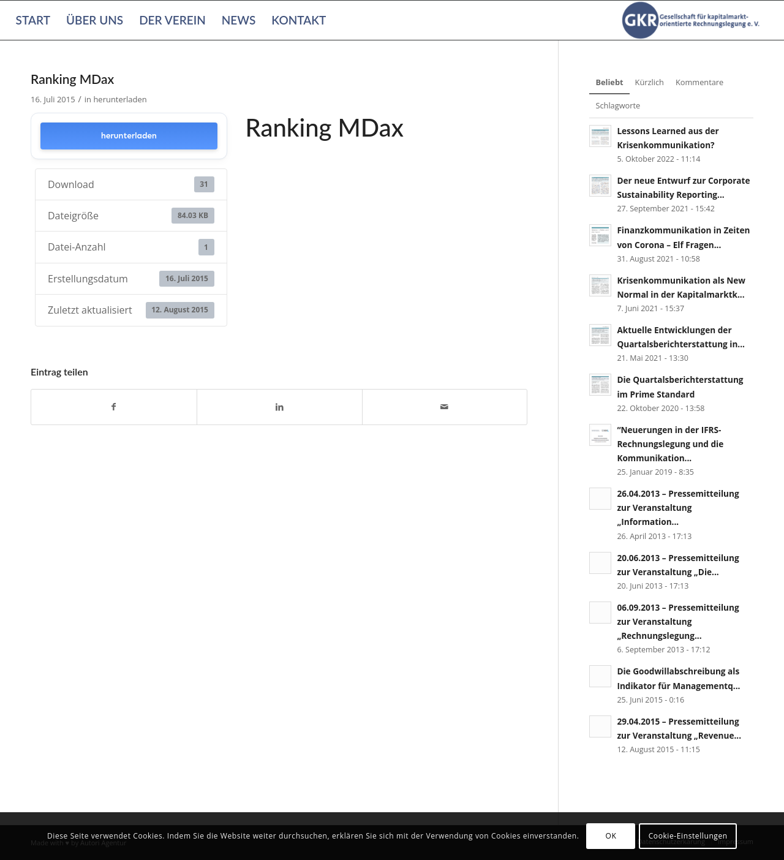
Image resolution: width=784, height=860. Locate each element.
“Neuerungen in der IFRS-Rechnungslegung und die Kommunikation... (670, 444)
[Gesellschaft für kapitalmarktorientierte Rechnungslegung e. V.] (692, 20)
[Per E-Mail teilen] (445, 407)
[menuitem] (33, 20)
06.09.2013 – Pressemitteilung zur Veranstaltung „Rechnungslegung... (678, 621)
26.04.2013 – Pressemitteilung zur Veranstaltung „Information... (678, 507)
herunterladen (119, 99)
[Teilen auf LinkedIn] (279, 407)
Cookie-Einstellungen (688, 836)
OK (611, 836)
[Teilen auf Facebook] (114, 407)
